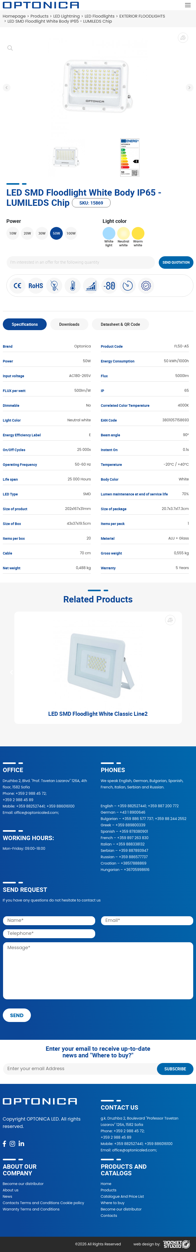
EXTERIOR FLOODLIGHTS (142, 16)
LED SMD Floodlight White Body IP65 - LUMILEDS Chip (60, 21)
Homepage (14, 16)
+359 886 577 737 (137, 818)
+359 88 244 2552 (171, 818)
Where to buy (113, 1202)
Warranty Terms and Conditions (31, 1209)
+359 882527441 (30, 806)
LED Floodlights (100, 16)
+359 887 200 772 (163, 806)
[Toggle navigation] (187, 5)
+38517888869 (133, 863)
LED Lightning (66, 16)
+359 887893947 (133, 850)
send (17, 1015)
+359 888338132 (130, 844)
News (7, 1196)
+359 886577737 (133, 856)
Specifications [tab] (25, 324)
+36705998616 (137, 869)
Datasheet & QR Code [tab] (120, 324)
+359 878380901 (133, 831)
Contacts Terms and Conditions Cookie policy (43, 1202)
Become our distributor (23, 1183)
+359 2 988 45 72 (31, 793)
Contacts (109, 1215)
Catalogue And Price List (122, 1196)
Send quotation (176, 262)
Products (39, 16)
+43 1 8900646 (132, 812)
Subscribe (175, 1069)
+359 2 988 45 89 (18, 799)
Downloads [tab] (69, 324)
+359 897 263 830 (133, 837)
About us (11, 1190)
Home (106, 1183)
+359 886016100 (60, 806)
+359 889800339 (130, 825)
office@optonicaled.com (36, 812)
